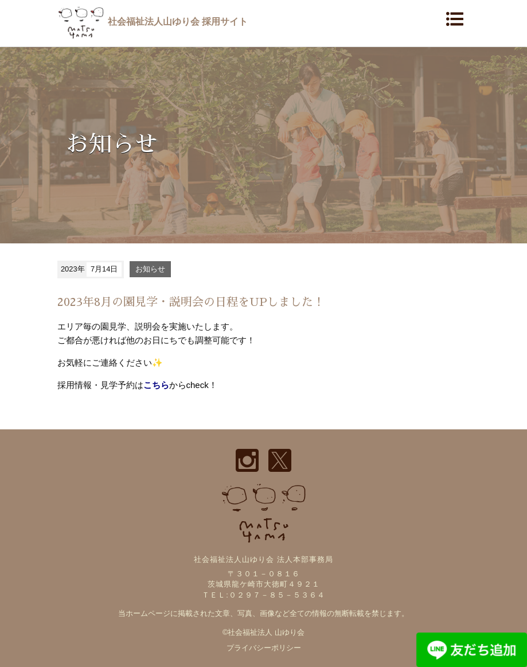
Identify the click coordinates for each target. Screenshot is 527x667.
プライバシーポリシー (264, 647)
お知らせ (150, 269)
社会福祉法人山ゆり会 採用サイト (152, 21)
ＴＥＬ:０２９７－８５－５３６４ (263, 595)
